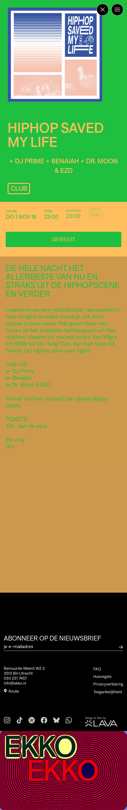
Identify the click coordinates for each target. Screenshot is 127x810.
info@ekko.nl (15, 685)
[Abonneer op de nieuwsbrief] (120, 646)
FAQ (97, 675)
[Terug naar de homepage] (103, 10)
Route (11, 693)
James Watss (91, 398)
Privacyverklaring (108, 690)
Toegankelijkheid (107, 698)
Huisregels (102, 683)
